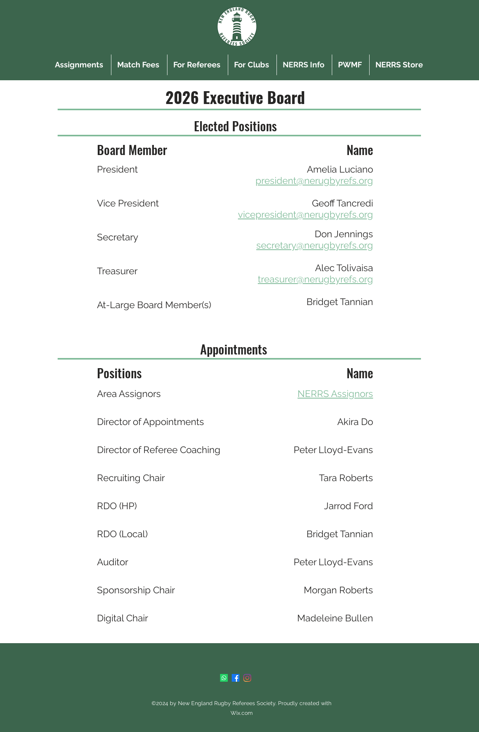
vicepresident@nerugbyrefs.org (305, 214)
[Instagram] (247, 678)
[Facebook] (235, 678)
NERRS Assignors (335, 393)
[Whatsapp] (224, 678)
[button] (197, 65)
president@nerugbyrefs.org (314, 180)
